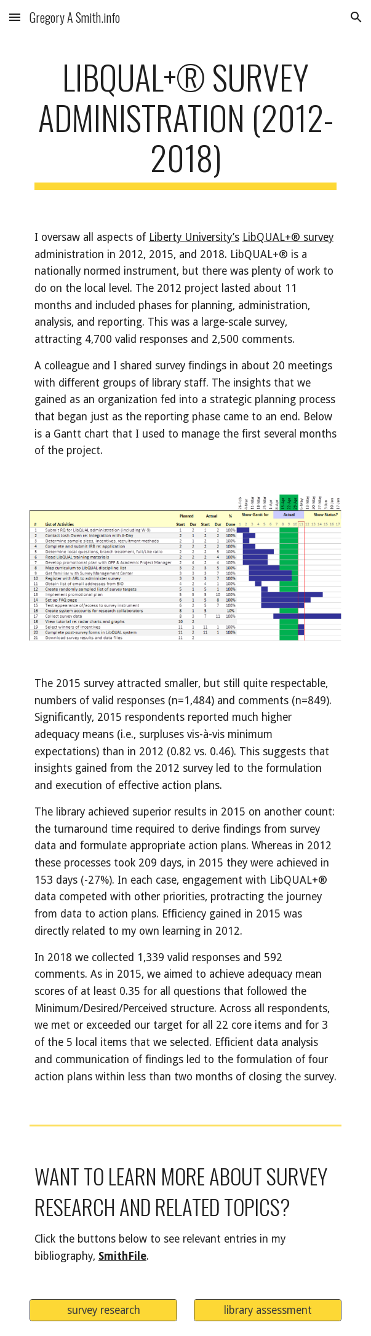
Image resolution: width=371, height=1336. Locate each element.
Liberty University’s (194, 237)
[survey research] (103, 1310)
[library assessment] (267, 1310)
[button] (15, 17)
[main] (185, 123)
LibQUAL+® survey (287, 237)
